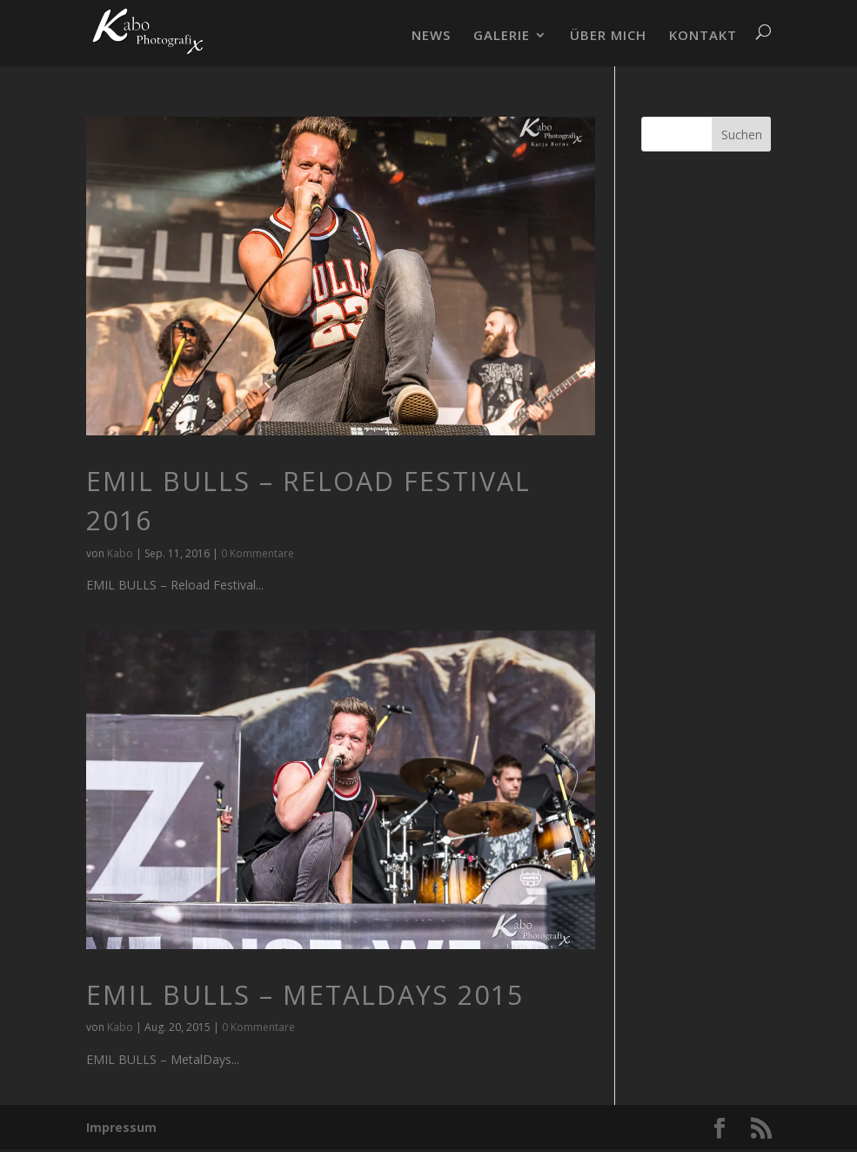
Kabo (120, 553)
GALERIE (501, 36)
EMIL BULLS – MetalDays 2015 (305, 995)
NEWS (431, 36)
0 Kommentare (257, 553)
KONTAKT (703, 36)
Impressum (121, 1127)
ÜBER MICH (608, 36)
